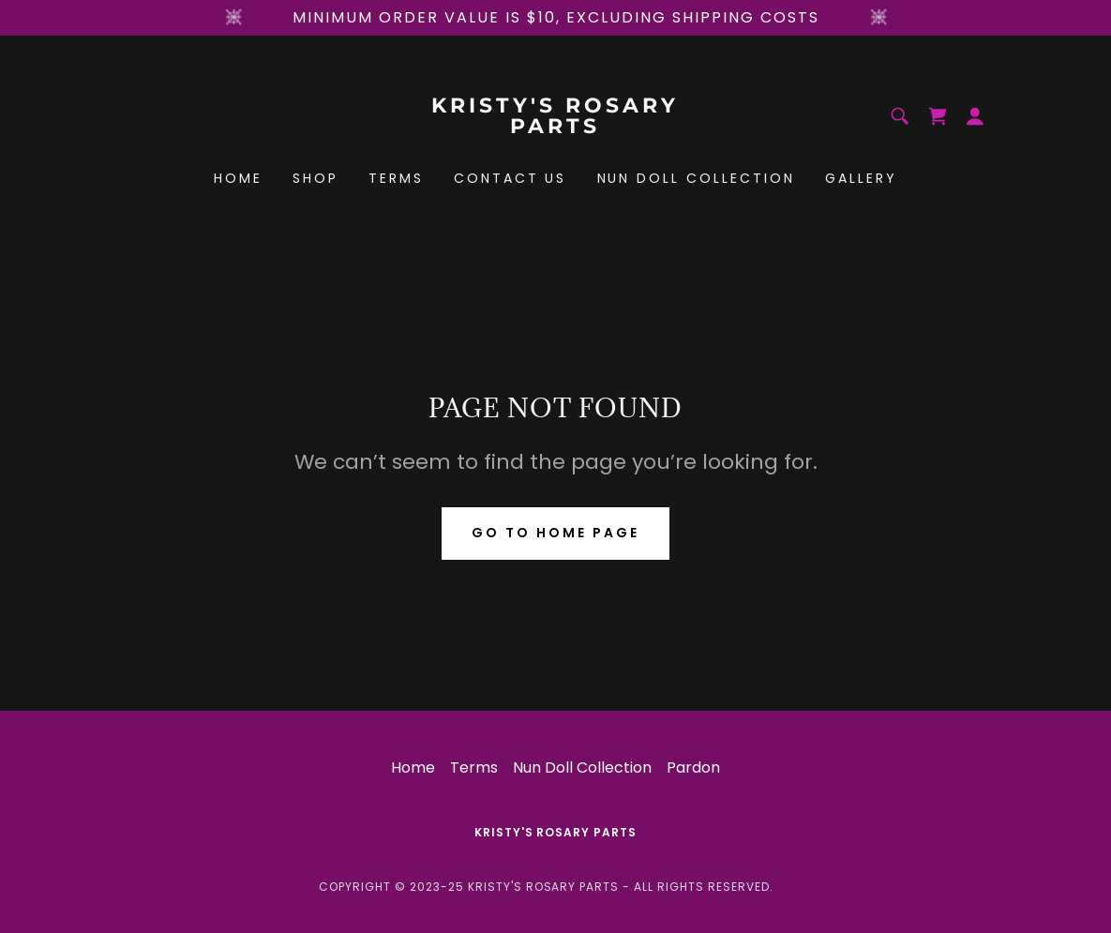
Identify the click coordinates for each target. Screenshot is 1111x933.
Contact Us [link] (510, 178)
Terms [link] (396, 178)
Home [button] (413, 767)
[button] (975, 116)
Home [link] (238, 178)
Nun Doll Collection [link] (696, 178)
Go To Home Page (555, 532)
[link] (555, 128)
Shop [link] (315, 178)
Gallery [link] (861, 178)
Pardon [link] (693, 767)
